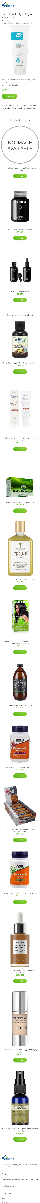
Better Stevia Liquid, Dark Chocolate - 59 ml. (20, 363)
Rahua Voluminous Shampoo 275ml (20, 579)
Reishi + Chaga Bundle (20, 292)
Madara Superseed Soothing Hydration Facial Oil (20, 971)
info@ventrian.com (9, 1186)
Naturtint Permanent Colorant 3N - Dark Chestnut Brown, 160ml (20, 642)
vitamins (20, 80)
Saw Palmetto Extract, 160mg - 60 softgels (20, 893)
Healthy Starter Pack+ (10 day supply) (20, 502)
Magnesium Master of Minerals (20, 230)
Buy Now (9, 96)
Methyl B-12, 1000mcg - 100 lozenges (20, 767)
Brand (13, 80)
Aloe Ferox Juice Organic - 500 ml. (20, 705)
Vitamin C (26, 80)
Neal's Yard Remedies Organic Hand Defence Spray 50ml (20, 1130)
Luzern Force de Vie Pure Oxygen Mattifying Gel (20, 1051)
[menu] (36, 4)
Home (4, 21)
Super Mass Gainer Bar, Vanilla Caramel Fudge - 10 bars (20, 830)
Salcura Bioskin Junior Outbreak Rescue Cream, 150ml (20, 439)
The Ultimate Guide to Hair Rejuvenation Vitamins (20, 169)
